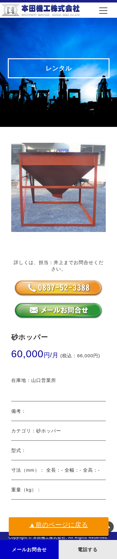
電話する (88, 549)
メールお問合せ (29, 549)
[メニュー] (103, 10)
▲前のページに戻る (58, 524)
